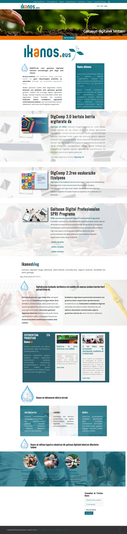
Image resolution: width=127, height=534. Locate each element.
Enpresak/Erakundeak (51, 471)
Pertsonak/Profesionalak (30, 471)
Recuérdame (90, 510)
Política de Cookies (64, 530)
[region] (63, 22)
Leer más (60, 367)
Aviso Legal (41, 530)
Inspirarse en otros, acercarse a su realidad (67, 347)
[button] (109, 1)
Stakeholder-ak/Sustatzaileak (72, 472)
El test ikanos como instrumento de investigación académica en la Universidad (93, 350)
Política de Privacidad (51, 530)
